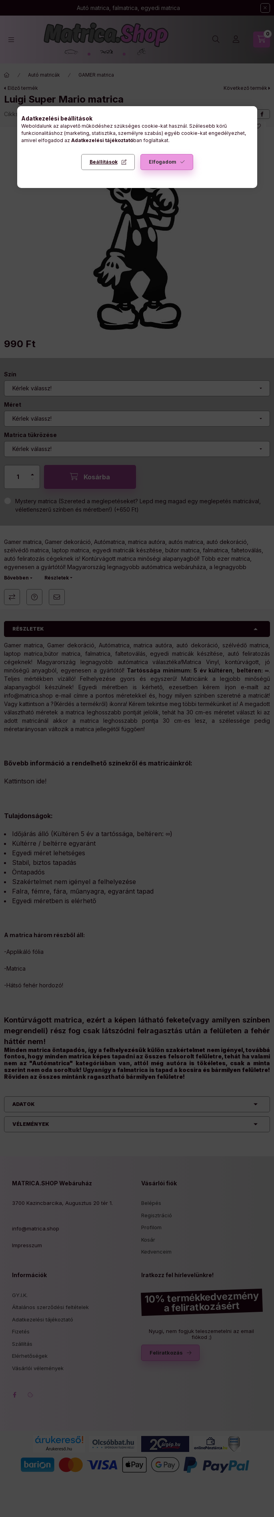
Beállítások (104, 162)
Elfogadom (162, 162)
